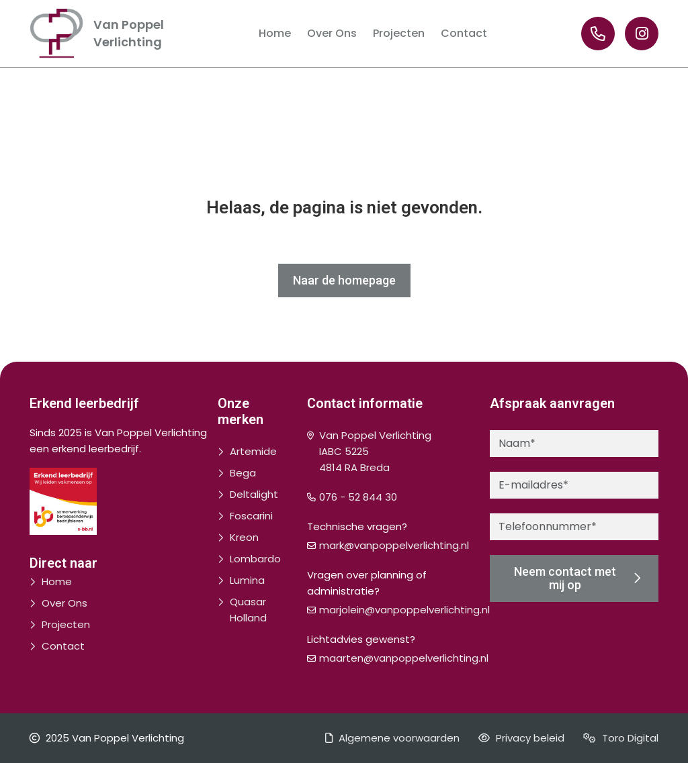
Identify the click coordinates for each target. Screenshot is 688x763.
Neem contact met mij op (577, 578)
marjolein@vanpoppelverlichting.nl (404, 610)
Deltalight (254, 494)
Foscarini (251, 516)
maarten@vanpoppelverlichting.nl (403, 658)
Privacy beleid (521, 738)
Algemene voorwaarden (392, 738)
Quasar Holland (248, 610)
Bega (243, 473)
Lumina (247, 580)
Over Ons (64, 603)
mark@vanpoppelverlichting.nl (394, 545)
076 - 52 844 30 (358, 497)
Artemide (253, 451)
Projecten (66, 624)
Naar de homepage (344, 280)
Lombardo (255, 559)
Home (57, 581)
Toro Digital (620, 738)
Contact (63, 646)
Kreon (244, 537)
